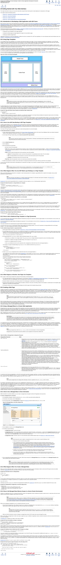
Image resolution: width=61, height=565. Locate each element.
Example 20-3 (52, 196)
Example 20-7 (32, 488)
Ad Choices (33, 563)
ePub (60, 5)
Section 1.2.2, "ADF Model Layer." (46, 25)
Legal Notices (28, 563)
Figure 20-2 (27, 405)
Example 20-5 (23, 256)
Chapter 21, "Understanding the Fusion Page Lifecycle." (10, 37)
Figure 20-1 (43, 51)
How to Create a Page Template (27, 132)
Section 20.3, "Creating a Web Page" (9, 17)
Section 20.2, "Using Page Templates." (7, 221)
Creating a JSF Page (43, 294)
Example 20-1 (34, 108)
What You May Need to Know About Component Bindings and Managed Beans (23, 506)
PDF (55, 5)
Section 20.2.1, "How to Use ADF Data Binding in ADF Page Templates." (32, 231)
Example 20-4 (2, 211)
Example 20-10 (3, 547)
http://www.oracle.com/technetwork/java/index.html (35, 318)
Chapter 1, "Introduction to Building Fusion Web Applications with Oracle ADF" (30, 28)
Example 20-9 (47, 533)
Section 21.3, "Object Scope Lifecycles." (47, 440)
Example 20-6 (7, 474)
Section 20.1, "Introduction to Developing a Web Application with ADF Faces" (16, 14)
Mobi (57, 5)
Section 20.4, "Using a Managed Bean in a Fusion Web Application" (14, 19)
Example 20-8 (3, 524)
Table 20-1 (2, 331)
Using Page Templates (17, 125)
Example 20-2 (2, 181)
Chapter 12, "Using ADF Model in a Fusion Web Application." (46, 93)
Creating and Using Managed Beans (35, 393)
